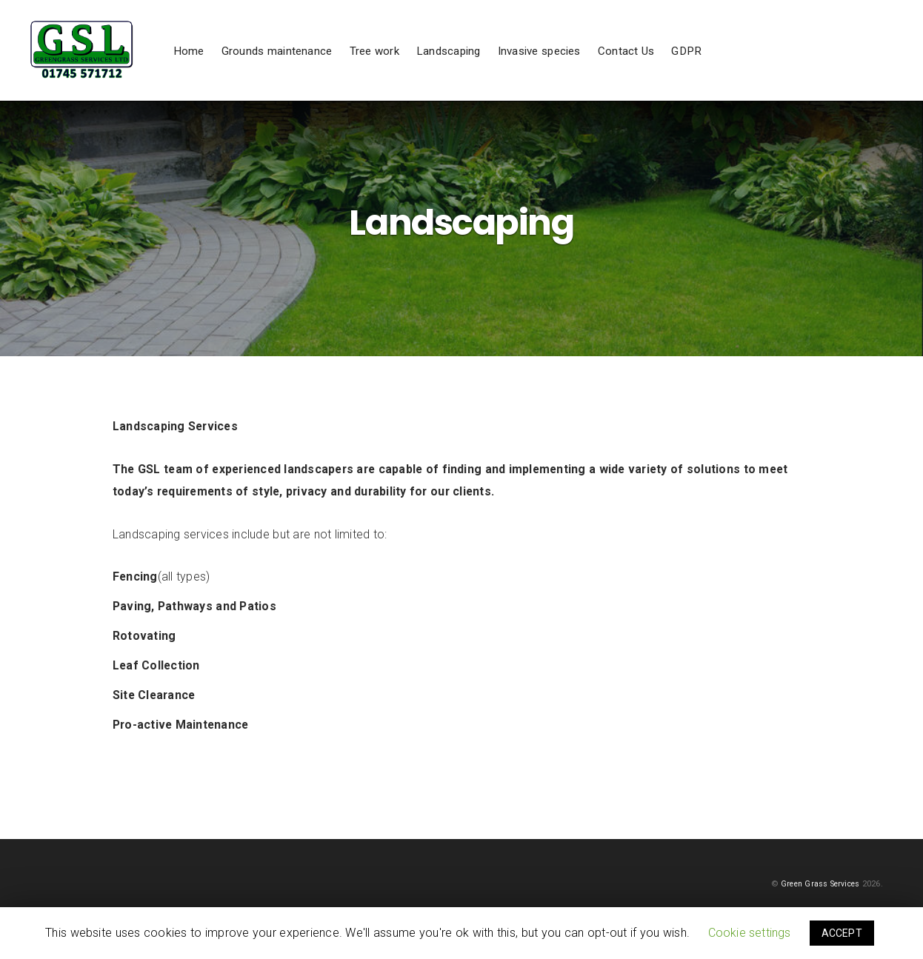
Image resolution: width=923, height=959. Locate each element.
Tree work (428, 66)
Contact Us (680, 66)
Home (243, 66)
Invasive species (593, 66)
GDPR (741, 66)
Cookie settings (749, 933)
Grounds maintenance (331, 66)
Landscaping (502, 66)
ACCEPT (842, 933)
